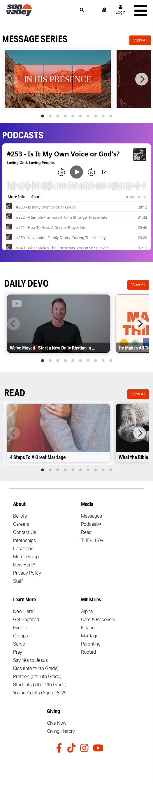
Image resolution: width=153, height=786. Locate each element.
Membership (26, 557)
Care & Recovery (98, 619)
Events (20, 627)
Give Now (56, 723)
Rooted (88, 652)
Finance (89, 627)
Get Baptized (26, 619)
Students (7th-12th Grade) (39, 684)
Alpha (87, 611)
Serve (19, 644)
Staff (18, 581)
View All (140, 40)
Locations (23, 548)
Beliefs (20, 516)
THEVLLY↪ (92, 540)
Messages (91, 516)
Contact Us (24, 532)
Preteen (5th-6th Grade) (37, 676)
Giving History (61, 731)
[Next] (141, 79)
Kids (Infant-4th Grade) (36, 668)
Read (86, 532)
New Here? (24, 565)
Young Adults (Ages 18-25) (40, 693)
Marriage (90, 636)
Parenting (91, 644)
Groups (20, 636)
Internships (24, 540)
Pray (17, 652)
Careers (21, 524)
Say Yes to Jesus (30, 660)
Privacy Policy (27, 573)
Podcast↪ (91, 524)
